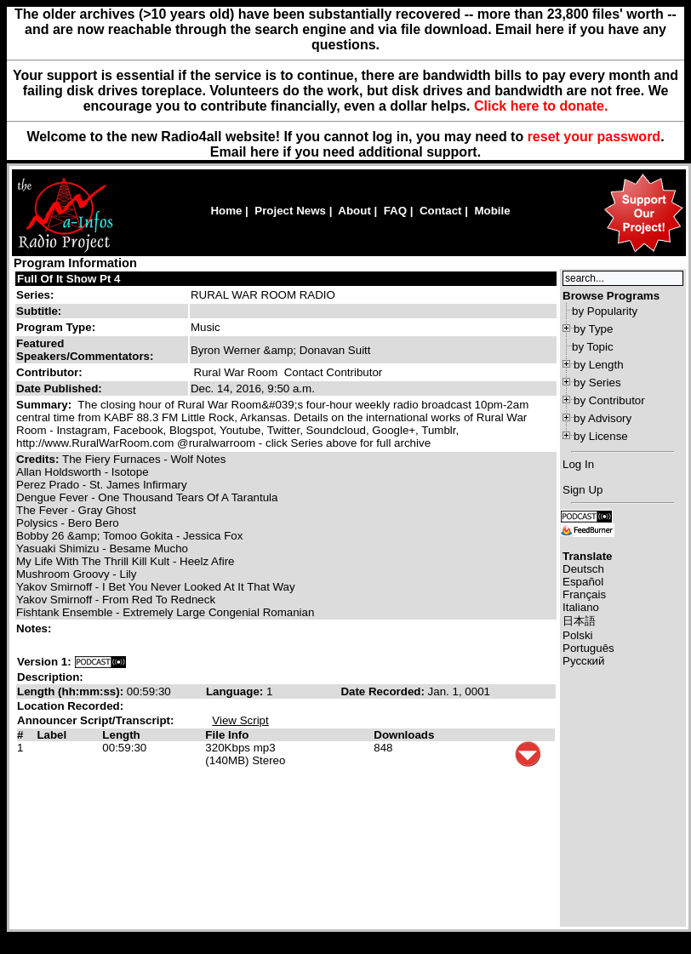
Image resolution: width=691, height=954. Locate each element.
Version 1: (44, 661)
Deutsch (583, 569)
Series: (35, 294)
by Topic (593, 346)
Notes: (35, 628)
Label (51, 734)
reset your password (594, 136)
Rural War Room (236, 372)
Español (583, 581)
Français (584, 594)
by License (601, 436)
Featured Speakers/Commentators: (84, 350)
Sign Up (582, 489)
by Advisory (602, 418)
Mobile (492, 210)
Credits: (39, 459)
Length (121, 734)
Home (226, 210)
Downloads (404, 734)
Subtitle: (38, 311)
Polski (578, 635)
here (264, 152)
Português (588, 648)
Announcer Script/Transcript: (95, 720)
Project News (290, 210)
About (354, 210)
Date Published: (59, 388)
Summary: (45, 404)
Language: (236, 691)
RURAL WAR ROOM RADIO (263, 294)
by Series (597, 382)
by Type (593, 329)
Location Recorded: (70, 706)
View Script (240, 720)
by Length (599, 364)
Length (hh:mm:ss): (72, 691)
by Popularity (604, 311)
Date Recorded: (383, 691)
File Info (226, 734)
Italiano (581, 607)
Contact (441, 210)
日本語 (579, 620)
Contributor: (49, 372)
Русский (583, 660)
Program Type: (55, 327)
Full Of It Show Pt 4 (68, 278)
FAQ (395, 210)
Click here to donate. (541, 106)
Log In (578, 464)
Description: (50, 677)
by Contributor (609, 400)
